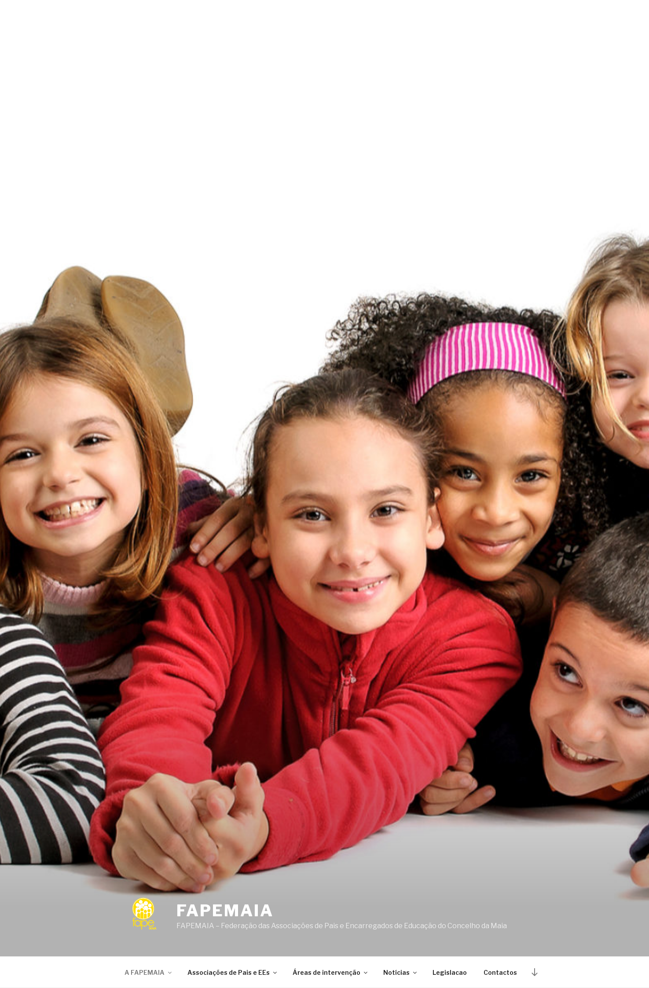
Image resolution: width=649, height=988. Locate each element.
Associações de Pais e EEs (232, 972)
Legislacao (450, 972)
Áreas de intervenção (331, 972)
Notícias (400, 972)
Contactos (500, 972)
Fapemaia (225, 910)
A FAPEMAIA (149, 972)
